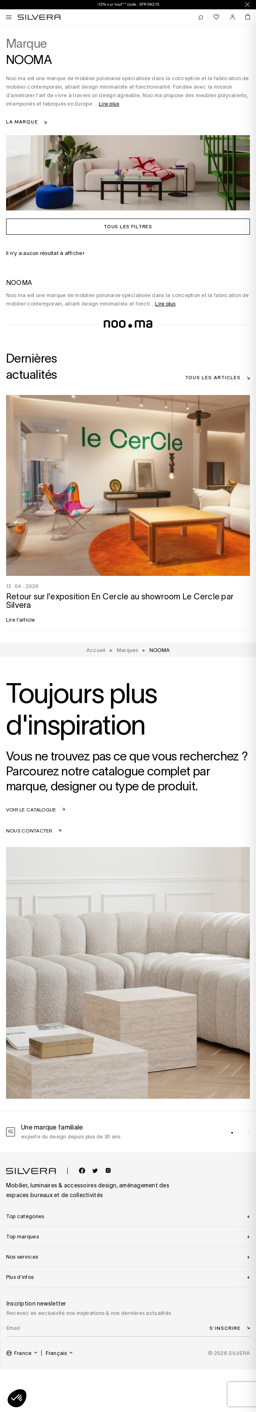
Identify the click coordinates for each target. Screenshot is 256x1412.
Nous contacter (29, 830)
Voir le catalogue (31, 809)
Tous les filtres (128, 226)
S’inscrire (225, 1328)
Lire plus (109, 104)
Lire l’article (20, 620)
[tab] (232, 1133)
